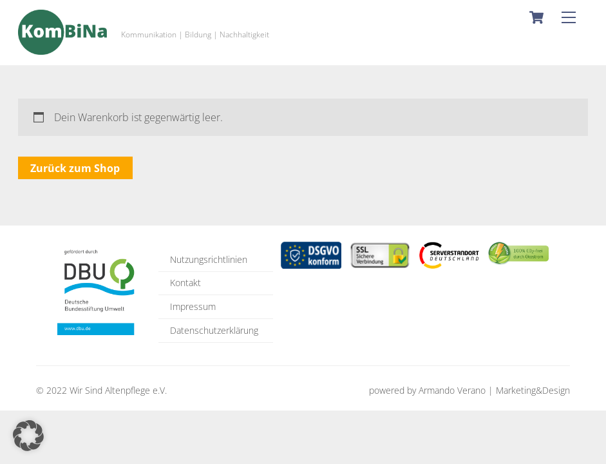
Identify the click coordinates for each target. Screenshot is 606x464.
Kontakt (185, 282)
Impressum (193, 306)
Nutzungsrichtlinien (208, 259)
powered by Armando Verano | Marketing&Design (469, 390)
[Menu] (569, 17)
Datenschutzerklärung (214, 330)
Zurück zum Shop (75, 168)
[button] (28, 435)
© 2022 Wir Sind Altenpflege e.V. (101, 390)
